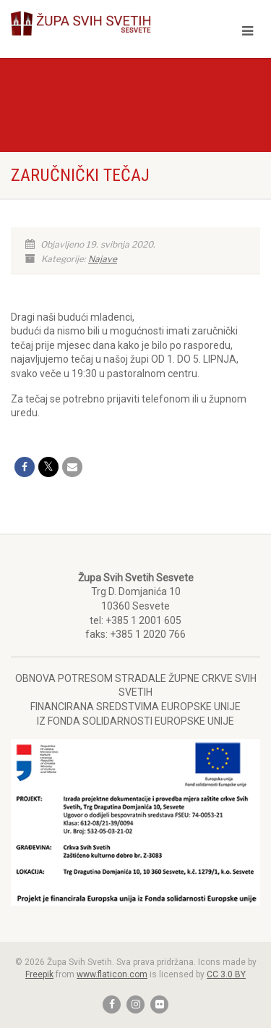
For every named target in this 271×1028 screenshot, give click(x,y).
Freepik (39, 974)
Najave (102, 258)
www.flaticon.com (112, 974)
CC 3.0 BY (226, 974)
